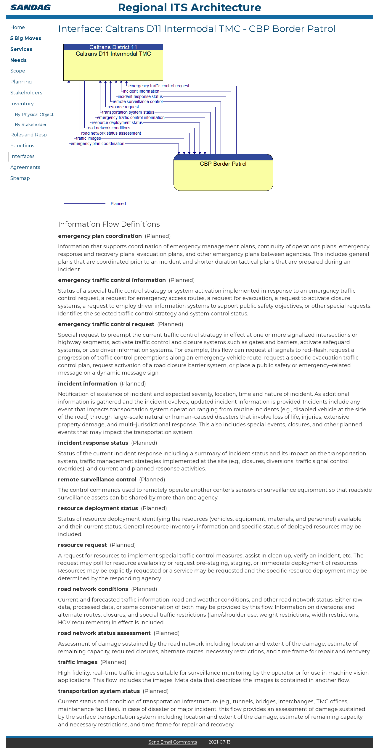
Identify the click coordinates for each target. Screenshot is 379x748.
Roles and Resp (28, 135)
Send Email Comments (173, 742)
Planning (21, 82)
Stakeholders (26, 93)
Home (17, 27)
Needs (18, 60)
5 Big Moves (25, 38)
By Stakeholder (30, 124)
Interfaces (22, 156)
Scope (17, 71)
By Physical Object (34, 114)
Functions (22, 146)
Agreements (25, 167)
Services (21, 49)
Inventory (22, 104)
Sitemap (20, 178)
